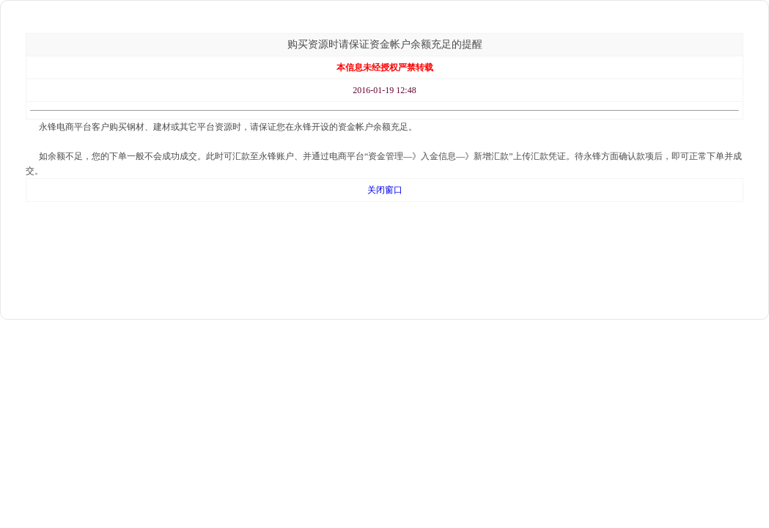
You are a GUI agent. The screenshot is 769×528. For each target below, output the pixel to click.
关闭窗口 (384, 190)
